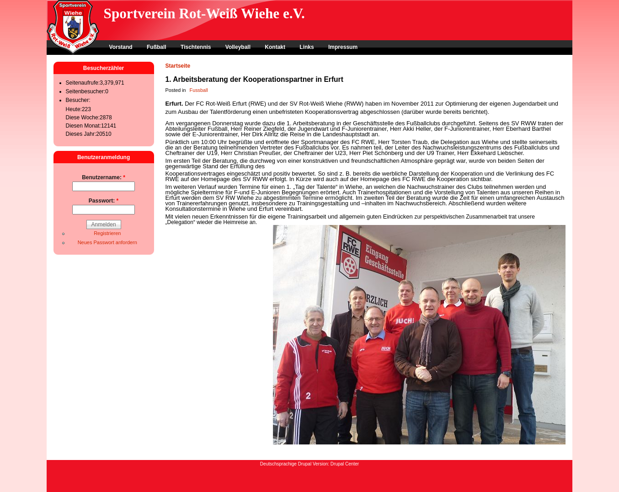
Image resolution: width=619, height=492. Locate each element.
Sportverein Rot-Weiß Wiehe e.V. (204, 13)
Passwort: (103, 201)
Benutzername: (103, 177)
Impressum (343, 47)
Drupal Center (345, 463)
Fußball (156, 47)
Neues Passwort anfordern (107, 242)
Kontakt (275, 47)
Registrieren (107, 233)
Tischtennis (196, 47)
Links (306, 47)
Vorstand (121, 47)
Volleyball (238, 47)
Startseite (178, 66)
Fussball (199, 90)
